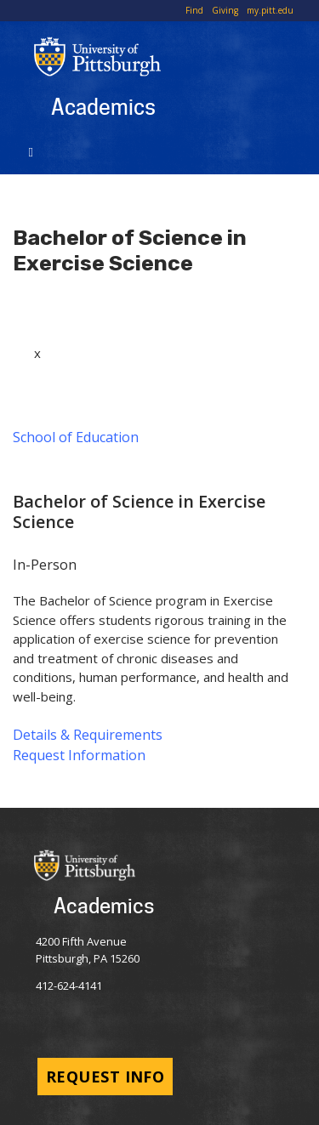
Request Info (105, 1076)
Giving (225, 10)
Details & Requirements (87, 734)
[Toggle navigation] (33, 150)
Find (194, 10)
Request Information (79, 755)
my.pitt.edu (270, 10)
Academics (103, 106)
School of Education (76, 437)
